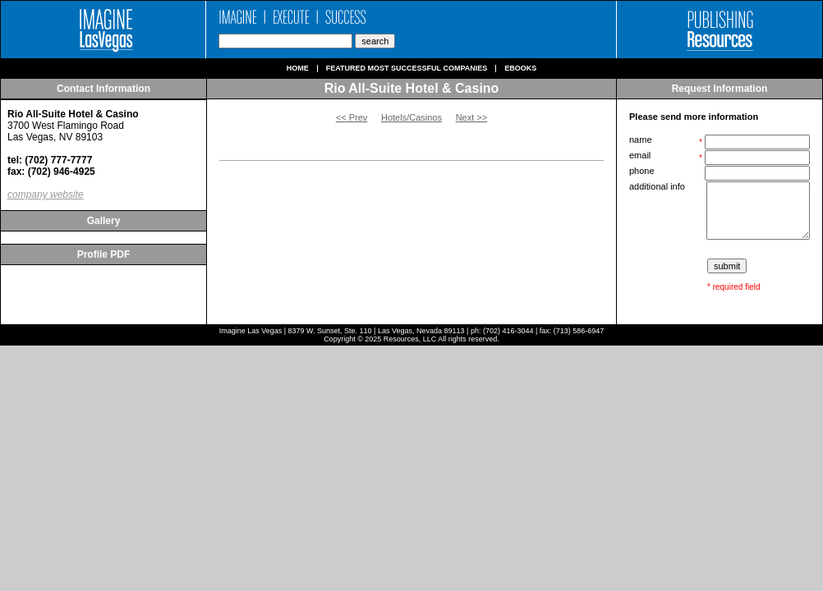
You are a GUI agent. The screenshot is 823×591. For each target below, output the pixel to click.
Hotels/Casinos (411, 117)
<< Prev (352, 117)
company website (45, 194)
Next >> (472, 117)
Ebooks (520, 68)
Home (298, 68)
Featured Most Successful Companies (407, 68)
